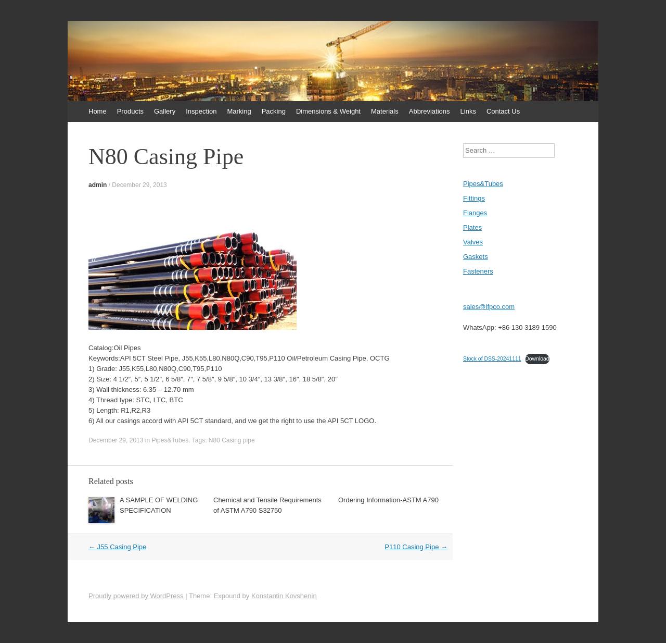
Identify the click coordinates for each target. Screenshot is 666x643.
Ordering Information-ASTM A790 (388, 500)
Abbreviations (429, 111)
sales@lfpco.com (489, 307)
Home (97, 111)
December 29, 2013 (139, 185)
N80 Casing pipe (232, 440)
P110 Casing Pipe (416, 547)
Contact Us (503, 111)
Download (537, 359)
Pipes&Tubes (169, 440)
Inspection (201, 111)
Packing (274, 111)
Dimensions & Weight (328, 111)
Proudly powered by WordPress (136, 596)
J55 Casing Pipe (117, 547)
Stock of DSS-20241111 (492, 359)
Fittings (474, 198)
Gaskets (475, 257)
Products (130, 111)
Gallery (164, 111)
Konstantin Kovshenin (284, 596)
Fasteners (478, 271)
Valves (473, 242)
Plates (472, 227)
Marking (239, 111)
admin (97, 185)
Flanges (475, 213)
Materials (385, 111)
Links (468, 111)
